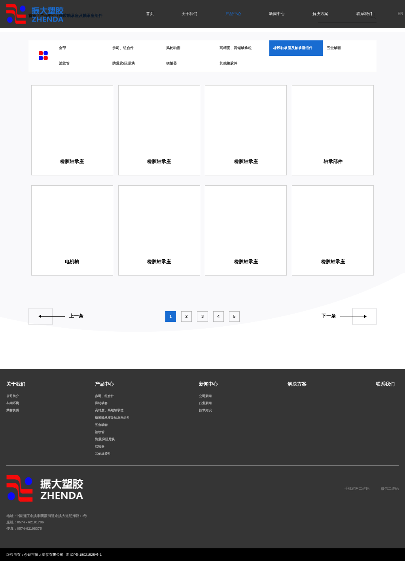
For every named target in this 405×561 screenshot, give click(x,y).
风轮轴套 (173, 48)
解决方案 (320, 13)
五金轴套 (334, 48)
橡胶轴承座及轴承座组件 (292, 48)
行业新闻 (205, 403)
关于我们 (189, 13)
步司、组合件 (123, 48)
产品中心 (233, 13)
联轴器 (171, 63)
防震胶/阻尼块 (123, 63)
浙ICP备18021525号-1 (84, 555)
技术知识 (205, 410)
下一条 (329, 316)
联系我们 (364, 13)
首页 (150, 13)
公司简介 (12, 396)
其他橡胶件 (228, 63)
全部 (62, 48)
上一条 (76, 316)
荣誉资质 (12, 410)
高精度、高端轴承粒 (236, 48)
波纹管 (64, 63)
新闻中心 (277, 13)
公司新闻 (205, 396)
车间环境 (12, 403)
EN (400, 13)
